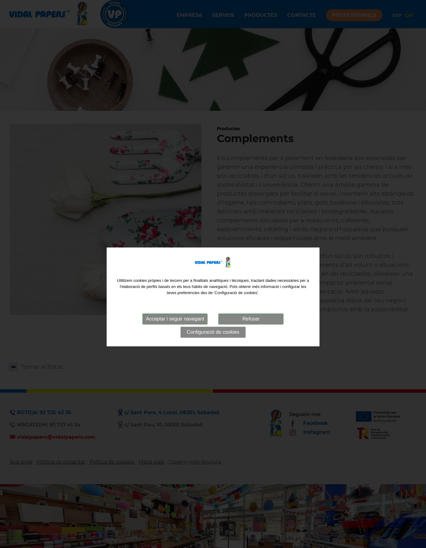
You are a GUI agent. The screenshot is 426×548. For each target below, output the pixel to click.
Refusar (251, 322)
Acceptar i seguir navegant (175, 322)
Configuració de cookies (213, 336)
